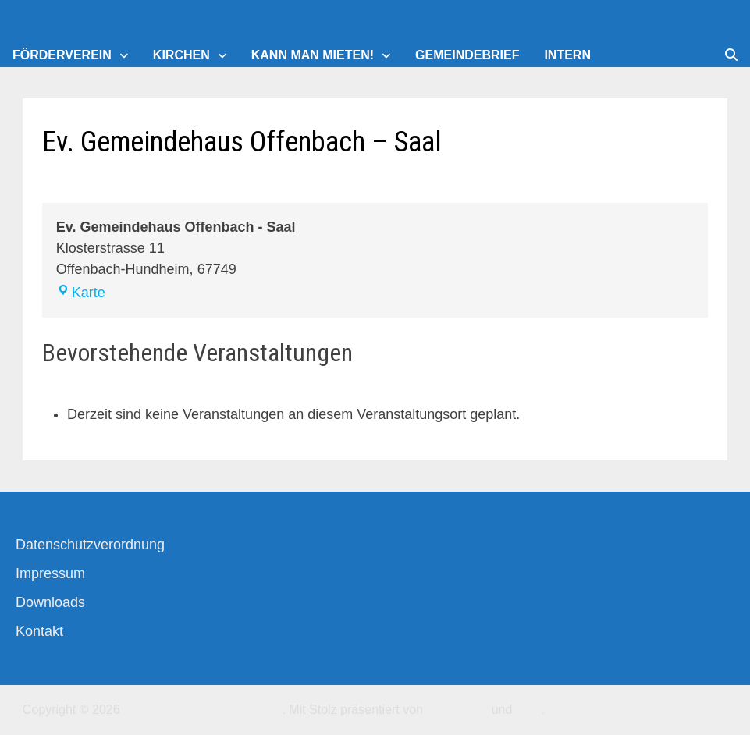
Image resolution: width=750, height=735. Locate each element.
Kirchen (181, 55)
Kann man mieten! (312, 55)
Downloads (50, 602)
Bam (529, 709)
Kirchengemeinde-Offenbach (202, 709)
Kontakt (39, 631)
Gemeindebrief (467, 55)
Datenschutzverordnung (90, 544)
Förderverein (62, 55)
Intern (567, 55)
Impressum (50, 573)
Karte (80, 292)
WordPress (457, 709)
